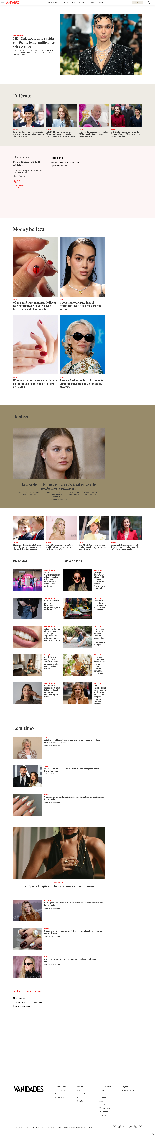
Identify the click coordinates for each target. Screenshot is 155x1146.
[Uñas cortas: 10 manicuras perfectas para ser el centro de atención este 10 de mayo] (27, 939)
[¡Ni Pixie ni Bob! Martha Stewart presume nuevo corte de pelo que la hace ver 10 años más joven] (27, 748)
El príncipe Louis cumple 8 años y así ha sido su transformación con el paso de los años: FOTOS (27, 547)
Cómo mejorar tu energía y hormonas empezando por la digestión (52, 605)
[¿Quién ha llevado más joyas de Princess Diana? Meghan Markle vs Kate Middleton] (126, 115)
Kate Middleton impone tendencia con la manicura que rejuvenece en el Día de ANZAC (28, 134)
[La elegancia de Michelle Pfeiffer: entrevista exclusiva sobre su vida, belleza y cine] (27, 910)
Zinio (15, 182)
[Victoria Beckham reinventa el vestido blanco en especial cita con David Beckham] (27, 776)
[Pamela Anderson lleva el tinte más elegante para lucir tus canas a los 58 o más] (82, 344)
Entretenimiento (53, 3)
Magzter (16, 187)
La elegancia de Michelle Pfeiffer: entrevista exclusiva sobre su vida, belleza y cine (74, 904)
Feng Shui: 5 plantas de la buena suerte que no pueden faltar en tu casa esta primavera (99, 665)
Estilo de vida (98, 570)
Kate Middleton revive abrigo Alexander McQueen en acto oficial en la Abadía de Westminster (61, 134)
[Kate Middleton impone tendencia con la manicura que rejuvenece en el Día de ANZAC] (28, 115)
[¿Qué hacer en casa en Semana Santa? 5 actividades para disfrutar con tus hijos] (77, 637)
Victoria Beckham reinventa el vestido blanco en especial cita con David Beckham (72, 769)
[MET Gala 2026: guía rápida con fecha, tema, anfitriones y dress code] (101, 44)
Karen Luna (63, 499)
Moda (73, 3)
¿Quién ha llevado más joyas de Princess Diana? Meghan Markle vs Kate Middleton (125, 134)
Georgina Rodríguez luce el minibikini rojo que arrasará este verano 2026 (80, 306)
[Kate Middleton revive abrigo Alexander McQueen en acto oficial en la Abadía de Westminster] (61, 115)
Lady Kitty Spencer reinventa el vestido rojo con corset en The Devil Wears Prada (59, 547)
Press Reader (18, 185)
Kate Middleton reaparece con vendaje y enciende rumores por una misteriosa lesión (93, 547)
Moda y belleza (58, 882)
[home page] (12, 2)
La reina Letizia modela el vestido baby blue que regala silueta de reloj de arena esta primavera (126, 547)
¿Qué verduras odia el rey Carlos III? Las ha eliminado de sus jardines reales (93, 134)
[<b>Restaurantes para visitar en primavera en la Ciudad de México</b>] (77, 608)
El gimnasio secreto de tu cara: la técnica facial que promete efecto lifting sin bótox (52, 691)
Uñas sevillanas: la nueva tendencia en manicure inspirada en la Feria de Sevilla (35, 384)
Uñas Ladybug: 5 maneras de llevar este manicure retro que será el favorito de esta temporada (34, 306)
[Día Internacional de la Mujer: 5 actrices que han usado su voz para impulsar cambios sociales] (77, 693)
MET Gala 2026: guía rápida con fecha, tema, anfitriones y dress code (34, 42)
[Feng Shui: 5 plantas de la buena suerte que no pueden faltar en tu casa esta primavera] (77, 665)
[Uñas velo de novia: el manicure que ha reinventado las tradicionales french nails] (27, 805)
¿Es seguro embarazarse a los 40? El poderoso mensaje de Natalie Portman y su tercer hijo (99, 580)
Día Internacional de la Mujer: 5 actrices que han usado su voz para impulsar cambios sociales (100, 694)
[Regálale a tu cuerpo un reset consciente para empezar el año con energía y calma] (27, 665)
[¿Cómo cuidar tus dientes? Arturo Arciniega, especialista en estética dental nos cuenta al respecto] (27, 637)
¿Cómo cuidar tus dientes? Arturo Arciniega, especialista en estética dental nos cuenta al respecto (52, 634)
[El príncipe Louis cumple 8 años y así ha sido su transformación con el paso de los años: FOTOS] (28, 528)
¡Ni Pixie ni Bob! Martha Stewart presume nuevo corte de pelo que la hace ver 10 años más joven (74, 741)
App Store (17, 180)
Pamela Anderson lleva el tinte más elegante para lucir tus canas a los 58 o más (81, 384)
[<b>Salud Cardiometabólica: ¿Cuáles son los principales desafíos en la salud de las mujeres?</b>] (27, 580)
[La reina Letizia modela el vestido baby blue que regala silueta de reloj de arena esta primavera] (126, 528)
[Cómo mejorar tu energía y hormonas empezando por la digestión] (27, 608)
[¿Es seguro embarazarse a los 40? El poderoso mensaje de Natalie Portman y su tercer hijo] (77, 580)
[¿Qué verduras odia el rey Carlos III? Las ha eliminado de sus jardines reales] (94, 115)
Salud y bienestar (49, 570)
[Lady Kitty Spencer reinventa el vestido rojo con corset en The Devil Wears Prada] (61, 528)
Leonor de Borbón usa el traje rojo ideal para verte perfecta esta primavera (59, 486)
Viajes (101, 3)
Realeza (65, 3)
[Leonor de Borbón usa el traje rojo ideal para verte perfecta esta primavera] (59, 453)
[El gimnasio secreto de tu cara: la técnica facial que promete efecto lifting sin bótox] (27, 693)
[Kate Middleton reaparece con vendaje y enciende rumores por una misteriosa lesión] (94, 528)
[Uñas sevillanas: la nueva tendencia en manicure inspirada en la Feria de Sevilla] (35, 344)
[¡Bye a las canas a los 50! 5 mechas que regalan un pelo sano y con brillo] (27, 967)
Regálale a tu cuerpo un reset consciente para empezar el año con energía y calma (51, 663)
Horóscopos (91, 3)
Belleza (81, 3)
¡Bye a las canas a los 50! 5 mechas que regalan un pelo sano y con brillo (72, 960)
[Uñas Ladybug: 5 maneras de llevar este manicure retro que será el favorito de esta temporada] (35, 267)
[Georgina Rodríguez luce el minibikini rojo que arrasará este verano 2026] (82, 267)
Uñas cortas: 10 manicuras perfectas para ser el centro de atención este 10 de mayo (73, 932)
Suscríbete (137, 3)
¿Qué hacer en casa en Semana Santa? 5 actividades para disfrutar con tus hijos (99, 637)
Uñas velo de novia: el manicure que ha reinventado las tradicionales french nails (74, 798)
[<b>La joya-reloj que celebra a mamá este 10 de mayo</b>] (59, 853)
